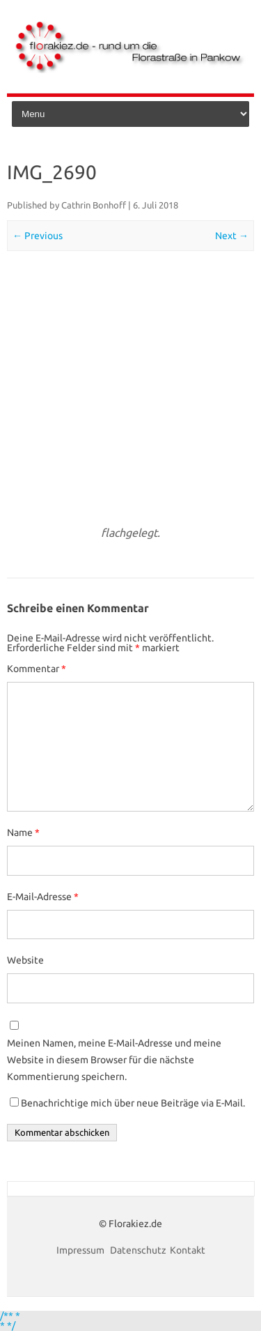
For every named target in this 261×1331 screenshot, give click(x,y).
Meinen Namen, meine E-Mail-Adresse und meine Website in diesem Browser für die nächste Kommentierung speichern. (114, 1059)
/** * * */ (10, 1320)
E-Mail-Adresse (43, 896)
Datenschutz (138, 1250)
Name (23, 832)
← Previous (38, 235)
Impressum (81, 1250)
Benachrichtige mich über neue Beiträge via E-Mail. (133, 1103)
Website (25, 960)
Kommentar (36, 668)
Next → (231, 235)
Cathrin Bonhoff (93, 205)
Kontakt (187, 1250)
